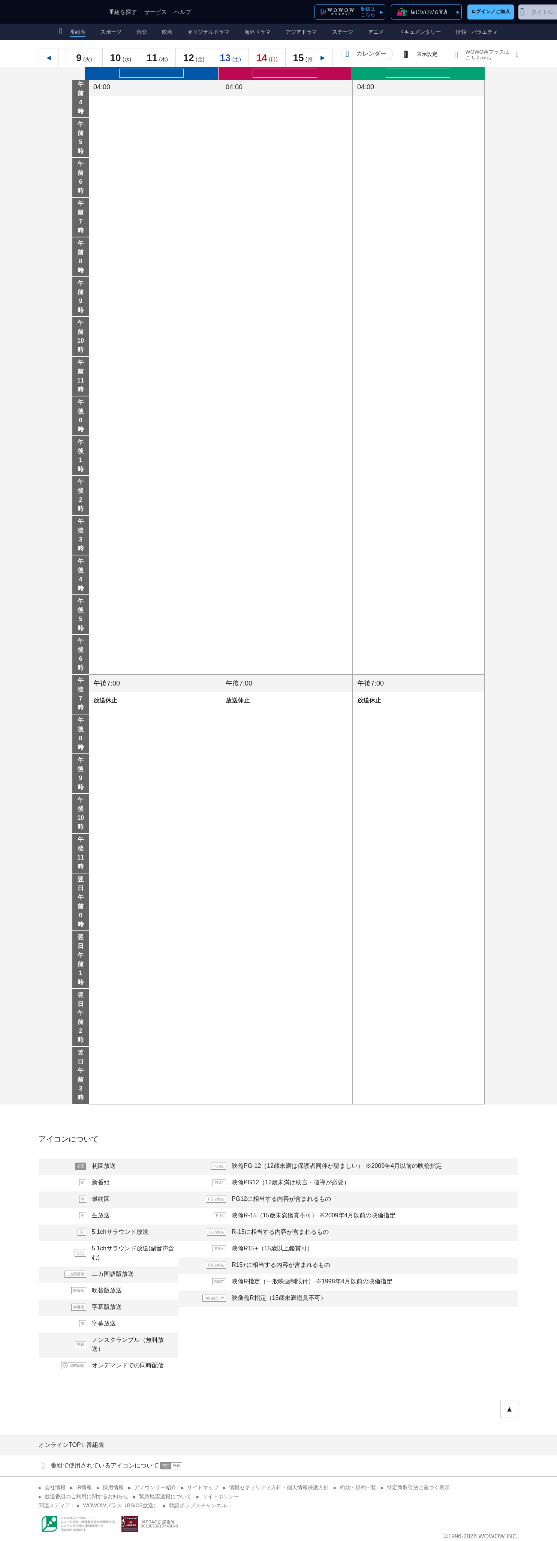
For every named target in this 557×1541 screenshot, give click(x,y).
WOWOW (66, 12)
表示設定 (426, 54)
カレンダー (371, 53)
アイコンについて (69, 1139)
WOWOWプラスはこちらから (487, 55)
